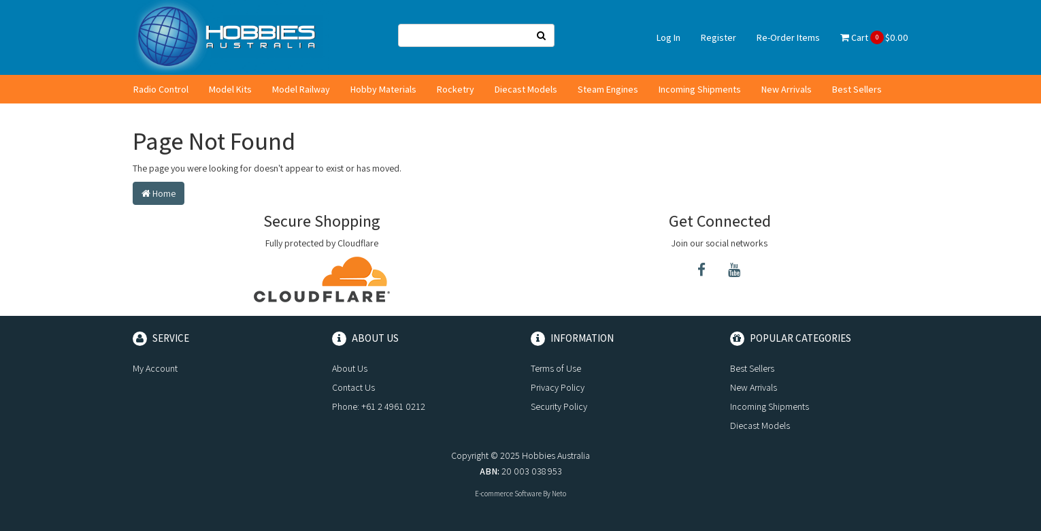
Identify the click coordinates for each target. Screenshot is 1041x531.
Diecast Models (526, 89)
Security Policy (559, 406)
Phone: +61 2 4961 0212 (378, 406)
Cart (874, 37)
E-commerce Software (508, 493)
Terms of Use (556, 368)
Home (159, 193)
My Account (155, 368)
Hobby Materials (383, 89)
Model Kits (230, 89)
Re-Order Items (788, 37)
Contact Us (353, 387)
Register (718, 37)
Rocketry (455, 89)
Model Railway (301, 89)
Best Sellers (857, 89)
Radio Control (160, 89)
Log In (668, 37)
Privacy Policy (557, 387)
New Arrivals (786, 89)
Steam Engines (608, 89)
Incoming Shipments (700, 89)
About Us (349, 368)
